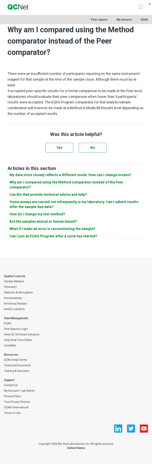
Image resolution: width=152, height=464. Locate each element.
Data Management (16, 318)
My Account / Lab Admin (19, 390)
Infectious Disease (15, 303)
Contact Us (11, 385)
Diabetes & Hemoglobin (18, 292)
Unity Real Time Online (18, 340)
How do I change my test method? (37, 214)
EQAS (144, 19)
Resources (11, 354)
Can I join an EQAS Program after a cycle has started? (53, 236)
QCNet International (16, 407)
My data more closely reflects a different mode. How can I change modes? (70, 175)
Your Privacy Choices (17, 401)
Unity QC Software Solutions (21, 334)
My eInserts (124, 19)
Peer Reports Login (16, 328)
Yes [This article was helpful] (59, 147)
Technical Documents (17, 365)
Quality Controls (14, 276)
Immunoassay (13, 298)
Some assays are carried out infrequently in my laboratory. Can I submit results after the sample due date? (74, 204)
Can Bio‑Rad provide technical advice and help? (48, 194)
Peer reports (99, 19)
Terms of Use (12, 412)
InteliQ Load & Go (14, 309)
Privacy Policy (12, 396)
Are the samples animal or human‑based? (43, 221)
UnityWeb (10, 345)
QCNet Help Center (15, 359)
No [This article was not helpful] (92, 147)
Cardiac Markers (14, 281)
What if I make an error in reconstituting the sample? (52, 229)
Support (9, 380)
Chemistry (10, 286)
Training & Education (16, 370)
